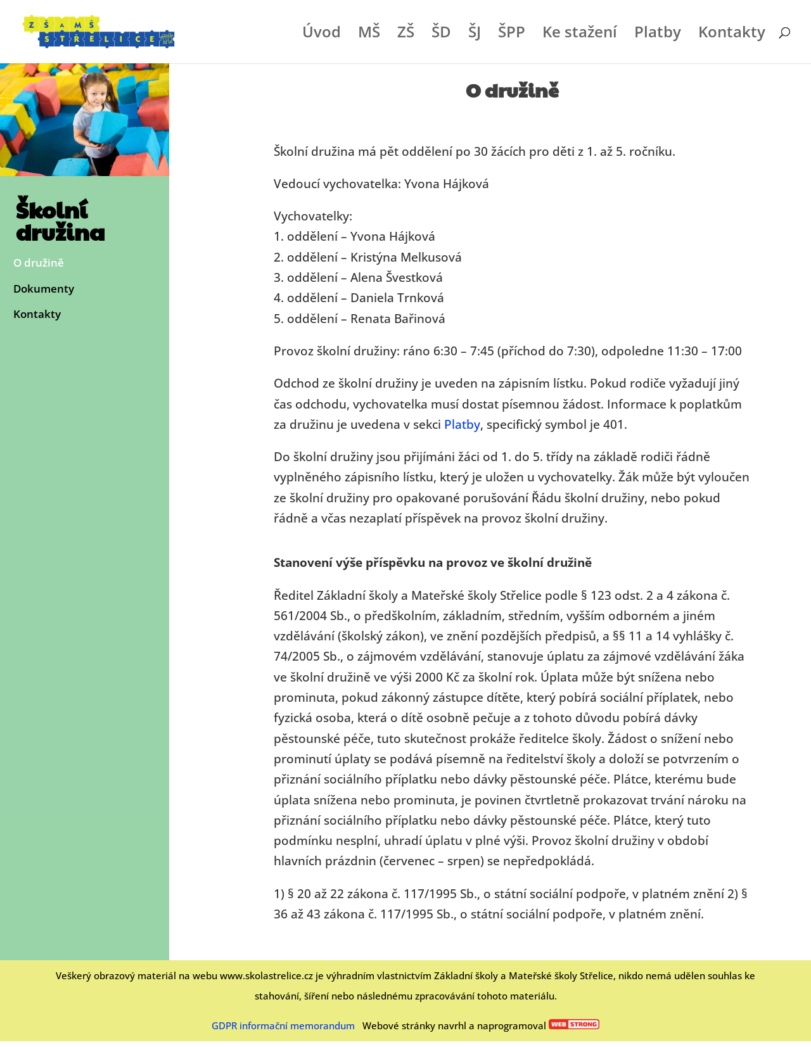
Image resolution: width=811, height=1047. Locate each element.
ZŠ (405, 34)
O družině (38, 263)
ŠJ (474, 34)
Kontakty (731, 34)
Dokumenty (43, 289)
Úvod (321, 34)
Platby (657, 34)
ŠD (441, 34)
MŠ (369, 34)
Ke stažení (579, 34)
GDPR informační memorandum (283, 1025)
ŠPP (511, 34)
